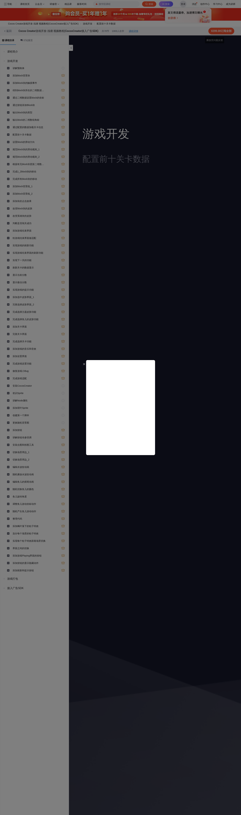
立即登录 (158, 32)
